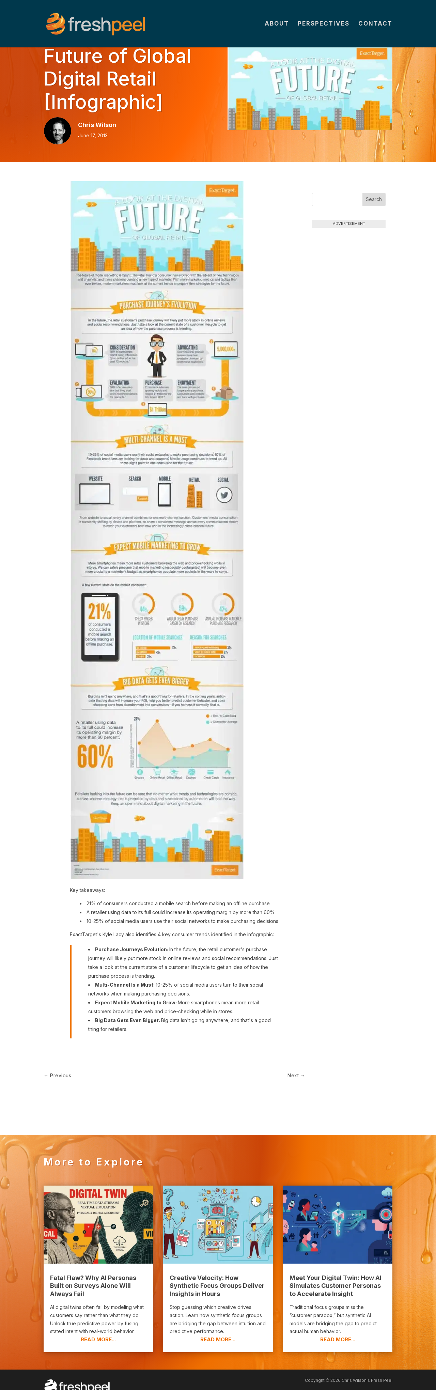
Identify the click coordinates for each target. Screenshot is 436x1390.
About (277, 24)
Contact (375, 24)
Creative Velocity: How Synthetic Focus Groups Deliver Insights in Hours (217, 1274)
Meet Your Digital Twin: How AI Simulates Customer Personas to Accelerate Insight (336, 1274)
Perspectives (323, 24)
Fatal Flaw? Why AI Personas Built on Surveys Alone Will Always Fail (93, 1274)
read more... (98, 1328)
